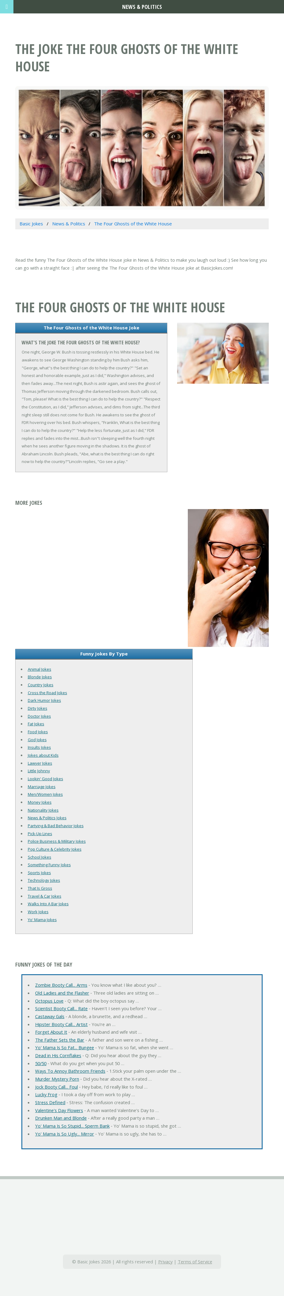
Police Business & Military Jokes (57, 841)
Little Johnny (39, 771)
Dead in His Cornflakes (58, 1055)
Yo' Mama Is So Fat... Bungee (64, 1047)
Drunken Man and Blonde (61, 1118)
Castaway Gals (49, 1016)
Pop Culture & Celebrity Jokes (55, 849)
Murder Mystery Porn (57, 1079)
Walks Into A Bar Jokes (48, 903)
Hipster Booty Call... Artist (61, 1024)
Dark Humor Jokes (44, 700)
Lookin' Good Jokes (45, 778)
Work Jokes (38, 911)
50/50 (40, 1063)
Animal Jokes (39, 669)
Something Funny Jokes (49, 864)
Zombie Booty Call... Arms (61, 985)
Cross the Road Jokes (47, 692)
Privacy (165, 1261)
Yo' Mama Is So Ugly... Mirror (64, 1134)
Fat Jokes (36, 724)
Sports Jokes (39, 872)
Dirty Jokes (37, 708)
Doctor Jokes (39, 716)
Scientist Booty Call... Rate (61, 1008)
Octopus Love (49, 1001)
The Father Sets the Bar (59, 1040)
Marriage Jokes (42, 786)
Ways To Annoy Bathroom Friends (70, 1071)
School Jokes (39, 857)
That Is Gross (40, 888)
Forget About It (51, 1032)
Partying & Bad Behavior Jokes (56, 825)
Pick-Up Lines (40, 833)
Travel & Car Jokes (44, 896)
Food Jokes (38, 731)
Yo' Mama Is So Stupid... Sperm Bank (72, 1126)
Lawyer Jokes (40, 763)
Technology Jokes (44, 880)
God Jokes (37, 739)
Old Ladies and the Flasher (62, 993)
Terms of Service (195, 1261)
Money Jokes (40, 802)
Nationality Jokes (43, 810)
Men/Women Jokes (45, 794)
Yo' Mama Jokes (42, 919)
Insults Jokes (39, 747)
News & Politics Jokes (47, 817)
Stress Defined (50, 1102)
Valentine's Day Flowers (59, 1110)
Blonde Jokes (40, 677)
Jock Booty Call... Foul (56, 1087)
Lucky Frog (46, 1094)
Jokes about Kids (43, 755)
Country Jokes (40, 684)
